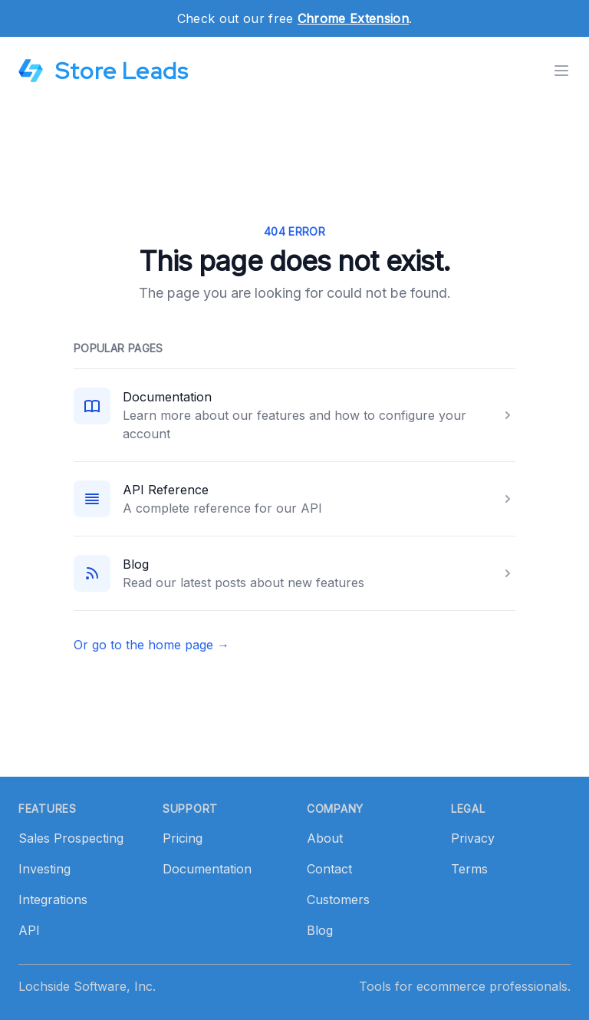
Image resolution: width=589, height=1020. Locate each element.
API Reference (166, 489)
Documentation (167, 396)
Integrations (52, 899)
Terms (469, 868)
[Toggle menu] (561, 70)
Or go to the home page (151, 644)
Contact (329, 868)
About (325, 838)
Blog (136, 564)
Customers (338, 899)
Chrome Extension (353, 18)
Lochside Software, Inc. (87, 986)
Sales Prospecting (70, 838)
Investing (44, 868)
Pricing (182, 838)
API (29, 930)
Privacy (473, 838)
